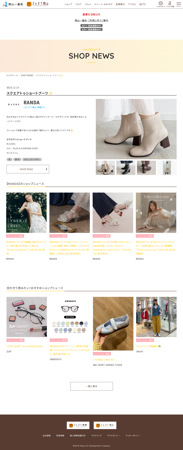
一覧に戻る (91, 386)
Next (175, 233)
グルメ (90, 4)
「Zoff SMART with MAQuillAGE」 (25, 346)
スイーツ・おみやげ (105, 4)
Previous (8, 233)
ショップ (70, 4)
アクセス (134, 4)
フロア (80, 4)
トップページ (12, 75)
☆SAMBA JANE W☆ (104, 359)
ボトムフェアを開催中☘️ (148, 346)
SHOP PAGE (26, 169)
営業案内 (122, 4)
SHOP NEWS (27, 75)
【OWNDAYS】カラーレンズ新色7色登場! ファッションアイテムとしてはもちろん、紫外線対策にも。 (70, 349)
